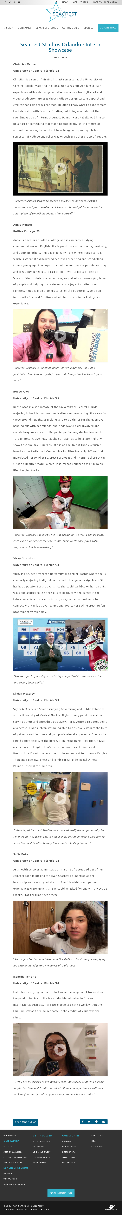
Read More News (25, 1122)
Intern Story (68, 1152)
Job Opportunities (13, 1163)
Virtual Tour (10, 1179)
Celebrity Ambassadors (15, 1157)
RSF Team (8, 1147)
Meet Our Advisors (13, 1152)
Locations (9, 1174)
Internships (39, 1147)
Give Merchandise (41, 1157)
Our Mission (10, 1136)
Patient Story (69, 1147)
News (94, 1141)
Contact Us (97, 1136)
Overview (67, 1141)
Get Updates (97, 1146)
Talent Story (68, 1157)
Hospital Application (14, 1184)
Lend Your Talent (42, 1152)
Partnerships (39, 1163)
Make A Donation (41, 1141)
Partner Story (69, 1163)
